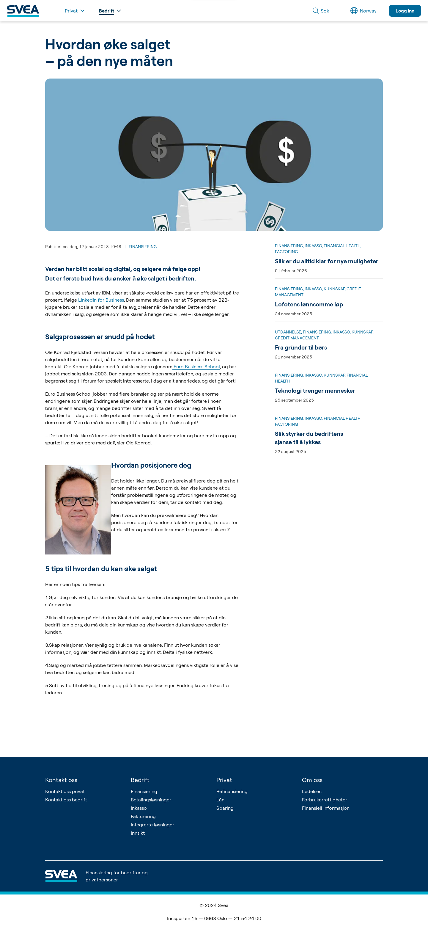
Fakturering (143, 816)
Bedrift (140, 780)
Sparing (225, 808)
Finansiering (144, 791)
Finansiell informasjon (326, 808)
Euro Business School (196, 366)
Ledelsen (312, 791)
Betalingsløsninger (151, 800)
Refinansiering (232, 791)
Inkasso (139, 808)
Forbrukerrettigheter (324, 800)
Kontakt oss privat (65, 791)
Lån (220, 800)
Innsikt (138, 833)
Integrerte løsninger (152, 825)
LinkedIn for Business (101, 300)
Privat (224, 780)
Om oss (312, 780)
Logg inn (405, 11)
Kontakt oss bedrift (66, 800)
